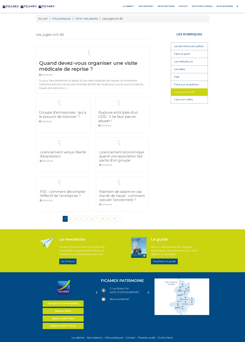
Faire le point (182, 53)
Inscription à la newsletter (63, 303)
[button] (96, 292)
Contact (183, 6)
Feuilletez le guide (165, 257)
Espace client (63, 311)
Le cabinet (128, 6)
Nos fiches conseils (202, 6)
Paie (176, 76)
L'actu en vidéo (183, 99)
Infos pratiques (166, 6)
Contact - (131, 337)
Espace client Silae (63, 318)
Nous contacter (119, 299)
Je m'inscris (72, 257)
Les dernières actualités (188, 46)
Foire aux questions (186, 84)
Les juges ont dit (184, 92)
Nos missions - (95, 337)
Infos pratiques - (115, 337)
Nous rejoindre (225, 6)
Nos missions (146, 6)
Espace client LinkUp (63, 325)
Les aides (179, 69)
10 (114, 218)
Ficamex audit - (147, 337)
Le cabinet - (79, 337)
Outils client (165, 337)
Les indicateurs (183, 61)
